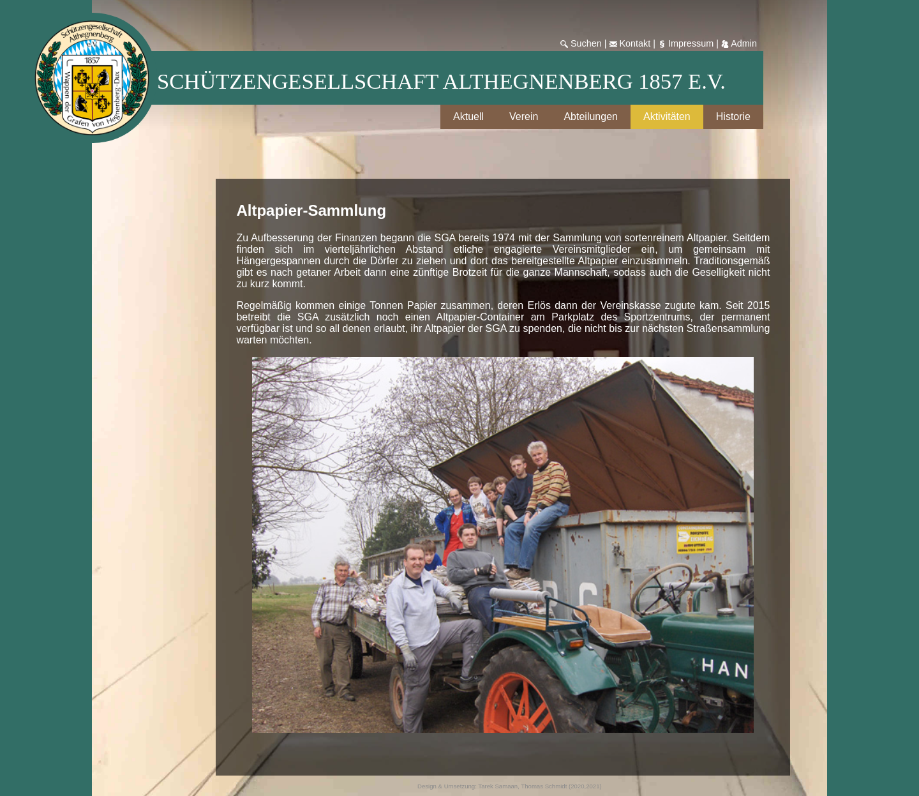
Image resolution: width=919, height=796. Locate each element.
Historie (733, 116)
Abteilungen (591, 116)
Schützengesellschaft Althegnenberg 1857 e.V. (441, 81)
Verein (523, 116)
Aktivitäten (667, 116)
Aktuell (468, 116)
